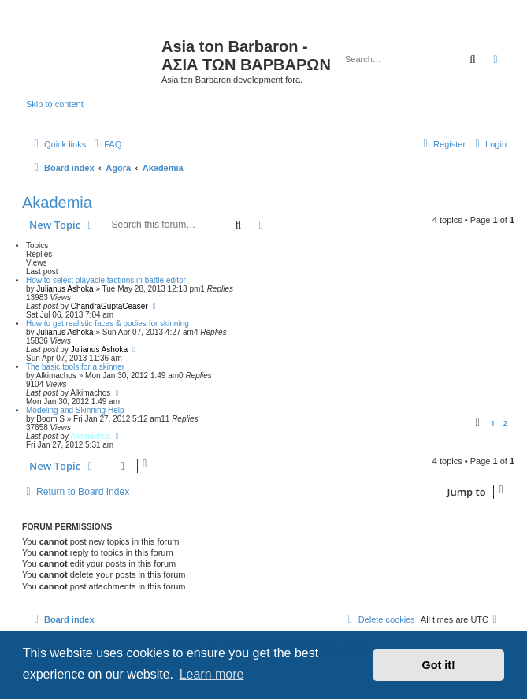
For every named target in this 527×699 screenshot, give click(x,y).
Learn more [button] (212, 674)
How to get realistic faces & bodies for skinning (107, 323)
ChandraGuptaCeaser (109, 306)
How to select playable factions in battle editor (106, 280)
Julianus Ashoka (64, 288)
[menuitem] (105, 144)
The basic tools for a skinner (75, 367)
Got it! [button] (438, 665)
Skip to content (55, 104)
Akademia (57, 202)
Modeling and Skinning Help (75, 410)
